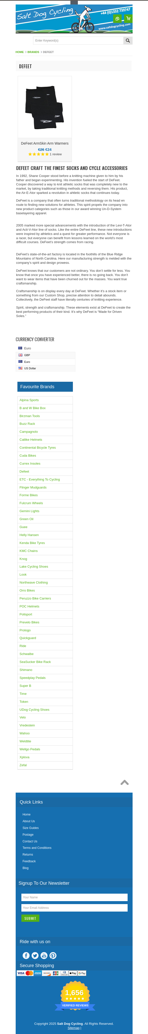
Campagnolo (29, 432)
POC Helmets (29, 606)
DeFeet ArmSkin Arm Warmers (45, 143)
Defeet (24, 471)
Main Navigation (20, 41)
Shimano (26, 670)
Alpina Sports (29, 400)
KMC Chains (29, 551)
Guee (24, 527)
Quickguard (28, 638)
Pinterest (52, 955)
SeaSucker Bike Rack (35, 662)
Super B (25, 686)
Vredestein (27, 725)
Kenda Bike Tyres (32, 543)
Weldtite (25, 741)
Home (20, 52)
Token (24, 702)
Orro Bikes (27, 590)
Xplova (25, 757)
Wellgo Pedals (30, 749)
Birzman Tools (30, 416)
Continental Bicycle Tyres (38, 447)
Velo (23, 717)
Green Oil (27, 519)
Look (23, 574)
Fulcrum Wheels (31, 503)
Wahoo (25, 733)
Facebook (26, 955)
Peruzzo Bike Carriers (35, 598)
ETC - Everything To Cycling (40, 479)
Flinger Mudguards (33, 487)
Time (23, 694)
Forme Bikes (29, 495)
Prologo (25, 630)
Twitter (35, 955)
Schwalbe (27, 654)
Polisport (26, 614)
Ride (23, 646)
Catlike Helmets (31, 439)
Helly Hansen (29, 535)
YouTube (44, 955)
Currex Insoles (30, 463)
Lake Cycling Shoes (34, 566)
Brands (33, 52)
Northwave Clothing (34, 582)
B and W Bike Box (33, 408)
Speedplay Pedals (33, 678)
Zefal (23, 765)
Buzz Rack (27, 424)
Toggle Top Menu (74, 2)
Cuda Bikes (28, 455)
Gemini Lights (29, 511)
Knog (23, 559)
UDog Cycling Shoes (34, 709)
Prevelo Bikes (29, 622)
